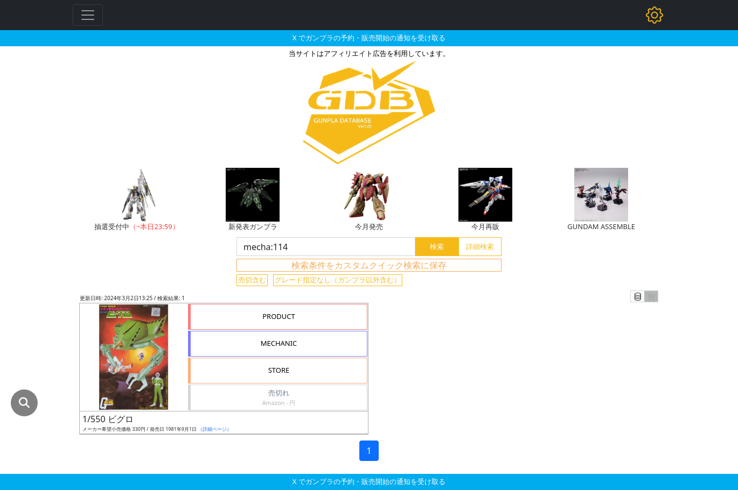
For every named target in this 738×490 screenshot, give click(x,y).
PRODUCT (278, 316)
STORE (279, 370)
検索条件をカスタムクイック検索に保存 (369, 265)
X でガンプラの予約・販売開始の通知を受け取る (369, 37)
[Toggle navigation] (88, 15)
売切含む (252, 280)
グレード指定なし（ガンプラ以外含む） (338, 280)
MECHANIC (279, 343)
